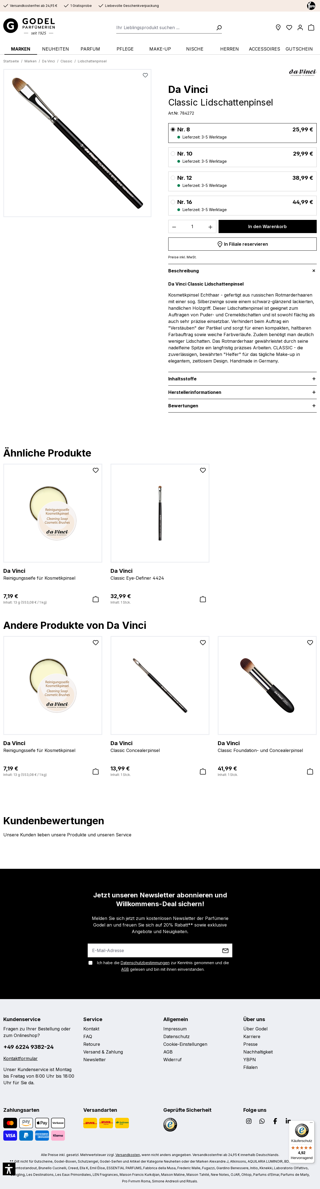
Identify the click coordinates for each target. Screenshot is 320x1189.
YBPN (249, 1059)
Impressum (175, 1029)
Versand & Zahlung (103, 1052)
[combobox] (164, 27)
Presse (250, 1044)
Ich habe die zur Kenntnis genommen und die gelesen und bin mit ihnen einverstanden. (163, 966)
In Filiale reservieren (242, 243)
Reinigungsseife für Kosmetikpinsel (52, 574)
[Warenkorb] (311, 27)
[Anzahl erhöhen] (210, 226)
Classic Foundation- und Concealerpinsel (267, 746)
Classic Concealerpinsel (160, 746)
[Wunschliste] (289, 27)
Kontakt (91, 1029)
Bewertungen (183, 405)
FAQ (87, 1036)
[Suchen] (217, 27)
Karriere (251, 1036)
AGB (125, 969)
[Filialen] (278, 27)
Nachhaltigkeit (258, 1052)
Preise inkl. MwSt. (182, 257)
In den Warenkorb (267, 226)
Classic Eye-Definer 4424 (160, 574)
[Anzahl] (192, 226)
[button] (9, 1169)
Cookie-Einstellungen (185, 1044)
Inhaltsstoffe (182, 378)
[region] (77, 145)
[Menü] (311, 1124)
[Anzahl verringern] (174, 226)
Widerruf (172, 1059)
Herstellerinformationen (194, 392)
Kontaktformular (20, 1058)
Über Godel (255, 1029)
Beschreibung (183, 270)
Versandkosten (127, 1155)
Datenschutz (176, 1036)
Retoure (91, 1044)
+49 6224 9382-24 (28, 1047)
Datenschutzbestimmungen (145, 962)
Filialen (250, 1067)
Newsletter (94, 1059)
